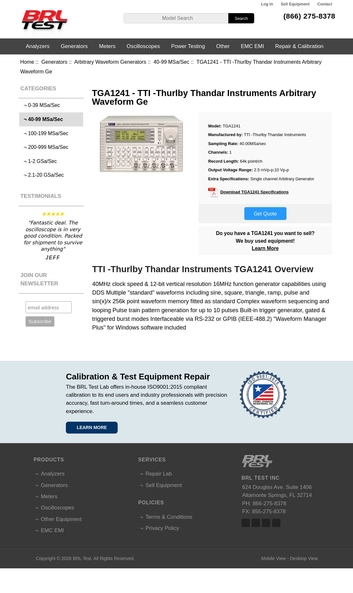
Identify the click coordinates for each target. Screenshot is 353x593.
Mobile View (273, 558)
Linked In (266, 523)
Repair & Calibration (299, 46)
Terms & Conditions (168, 517)
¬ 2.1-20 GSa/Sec (42, 175)
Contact (324, 4)
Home (27, 62)
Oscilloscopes (143, 46)
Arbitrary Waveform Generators (110, 62)
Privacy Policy (162, 528)
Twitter (256, 523)
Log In (267, 4)
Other (223, 46)
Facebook (245, 523)
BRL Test (82, 558)
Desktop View (304, 558)
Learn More (265, 248)
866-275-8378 (269, 503)
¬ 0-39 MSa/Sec (40, 105)
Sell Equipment (295, 4)
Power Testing (188, 46)
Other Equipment (61, 519)
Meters (107, 46)
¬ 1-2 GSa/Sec (39, 161)
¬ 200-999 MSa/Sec (44, 147)
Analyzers (38, 46)
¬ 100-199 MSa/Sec (44, 133)
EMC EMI (252, 46)
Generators (54, 62)
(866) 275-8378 (309, 16)
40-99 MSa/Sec (171, 62)
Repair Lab (158, 474)
